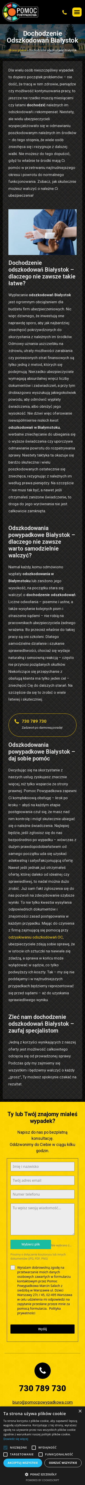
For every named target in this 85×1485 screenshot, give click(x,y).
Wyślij (42, 1329)
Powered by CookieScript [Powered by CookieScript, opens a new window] (42, 1480)
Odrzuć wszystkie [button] (63, 1463)
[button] (55, 12)
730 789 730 (34, 721)
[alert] (42, 1445)
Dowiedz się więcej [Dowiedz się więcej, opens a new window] (15, 1439)
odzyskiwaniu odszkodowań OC (35, 937)
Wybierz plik (31, 1244)
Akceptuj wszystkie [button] (23, 1463)
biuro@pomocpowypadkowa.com (42, 1402)
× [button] (80, 1411)
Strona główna (18, 50)
